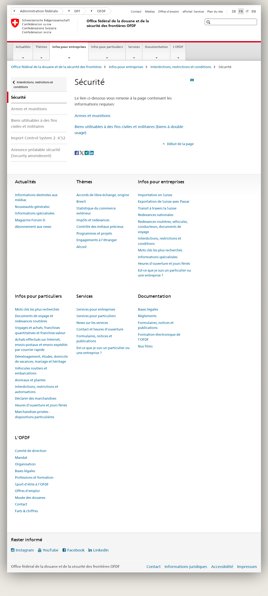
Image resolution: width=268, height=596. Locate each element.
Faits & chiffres (26, 511)
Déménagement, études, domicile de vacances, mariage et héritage (41, 359)
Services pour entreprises (95, 309)
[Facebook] (77, 153)
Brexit (81, 201)
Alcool (81, 247)
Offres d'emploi (168, 11)
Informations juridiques (186, 566)
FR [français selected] (241, 11)
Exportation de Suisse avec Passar (163, 201)
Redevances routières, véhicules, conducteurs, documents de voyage (163, 226)
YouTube (50, 550)
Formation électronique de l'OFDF (159, 337)
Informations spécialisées (34, 213)
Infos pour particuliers (107, 47)
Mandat (21, 457)
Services (134, 47)
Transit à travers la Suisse (157, 208)
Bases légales (148, 309)
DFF (75, 11)
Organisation (25, 464)
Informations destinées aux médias (36, 197)
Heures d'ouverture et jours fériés (164, 263)
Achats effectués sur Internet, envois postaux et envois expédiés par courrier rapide (41, 344)
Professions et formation (34, 477)
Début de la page (180, 144)
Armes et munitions (29, 108)
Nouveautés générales (32, 207)
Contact (136, 11)
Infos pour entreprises (70, 48)
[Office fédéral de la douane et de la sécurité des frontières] (85, 26)
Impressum (247, 566)
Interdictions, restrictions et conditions (180, 67)
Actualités (23, 47)
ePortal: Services (193, 11)
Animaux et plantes (30, 380)
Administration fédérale (36, 11)
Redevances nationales (155, 215)
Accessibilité (222, 566)
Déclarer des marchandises (35, 398)
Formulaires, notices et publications (94, 338)
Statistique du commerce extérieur (96, 211)
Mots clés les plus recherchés (160, 250)
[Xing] (87, 153)
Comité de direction (30, 451)
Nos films (145, 346)
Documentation (156, 47)
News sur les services (92, 323)
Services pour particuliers (96, 316)
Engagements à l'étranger (96, 240)
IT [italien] (247, 11)
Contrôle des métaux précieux (100, 226)
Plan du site (215, 11)
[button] (209, 22)
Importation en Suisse (155, 195)
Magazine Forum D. (30, 220)
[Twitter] (82, 153)
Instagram (25, 550)
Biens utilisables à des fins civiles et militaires (34, 123)
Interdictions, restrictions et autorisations (36, 389)
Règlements (147, 316)
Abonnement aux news (33, 226)
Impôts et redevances (92, 220)
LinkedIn (101, 550)
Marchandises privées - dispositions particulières (34, 414)
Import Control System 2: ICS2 (38, 137)
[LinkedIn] (92, 153)
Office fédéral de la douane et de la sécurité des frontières (56, 67)
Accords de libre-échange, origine (102, 195)
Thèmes (41, 47)
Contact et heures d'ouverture (99, 329)
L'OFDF (178, 47)
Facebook (76, 550)
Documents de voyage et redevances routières (34, 318)
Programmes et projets (94, 233)
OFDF (98, 11)
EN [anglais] (254, 11)
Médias (150, 11)
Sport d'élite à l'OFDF (32, 484)
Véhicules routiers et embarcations (31, 371)
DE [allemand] (234, 11)
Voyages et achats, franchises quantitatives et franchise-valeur (40, 330)
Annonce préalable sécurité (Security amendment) (35, 152)
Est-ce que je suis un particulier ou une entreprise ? (164, 273)
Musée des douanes (30, 497)
